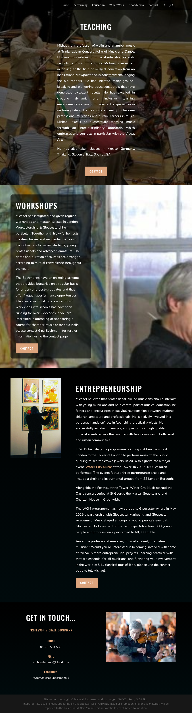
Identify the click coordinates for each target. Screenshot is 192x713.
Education (98, 5)
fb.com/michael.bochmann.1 (51, 678)
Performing (80, 5)
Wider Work (116, 5)
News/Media (136, 5)
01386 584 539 (51, 647)
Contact (153, 5)
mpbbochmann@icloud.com (51, 662)
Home (65, 5)
